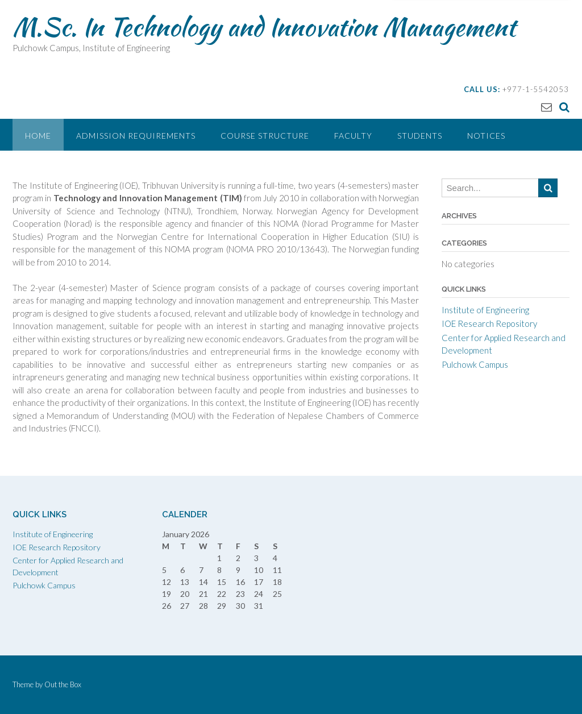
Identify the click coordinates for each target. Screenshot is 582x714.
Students (419, 135)
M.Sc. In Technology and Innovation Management (264, 27)
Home (38, 135)
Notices (486, 135)
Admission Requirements (136, 135)
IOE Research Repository (489, 323)
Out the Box (62, 684)
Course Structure (265, 135)
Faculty (353, 135)
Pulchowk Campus (475, 364)
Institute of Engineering (485, 310)
